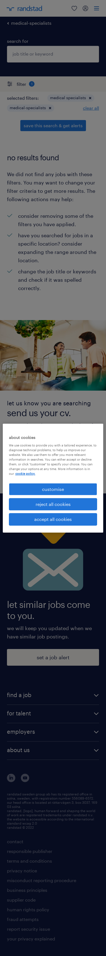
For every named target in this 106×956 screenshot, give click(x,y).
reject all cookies (53, 504)
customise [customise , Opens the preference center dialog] (53, 488)
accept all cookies (53, 519)
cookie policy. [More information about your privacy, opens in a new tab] (25, 473)
